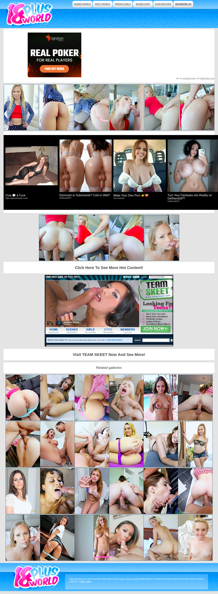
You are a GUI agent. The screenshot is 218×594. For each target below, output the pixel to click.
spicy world (102, 4)
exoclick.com (189, 78)
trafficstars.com (207, 78)
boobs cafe (143, 4)
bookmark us (183, 4)
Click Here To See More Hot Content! (109, 267)
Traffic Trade (85, 581)
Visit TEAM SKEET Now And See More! (109, 354)
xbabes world (82, 4)
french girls (123, 4)
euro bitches (163, 4)
